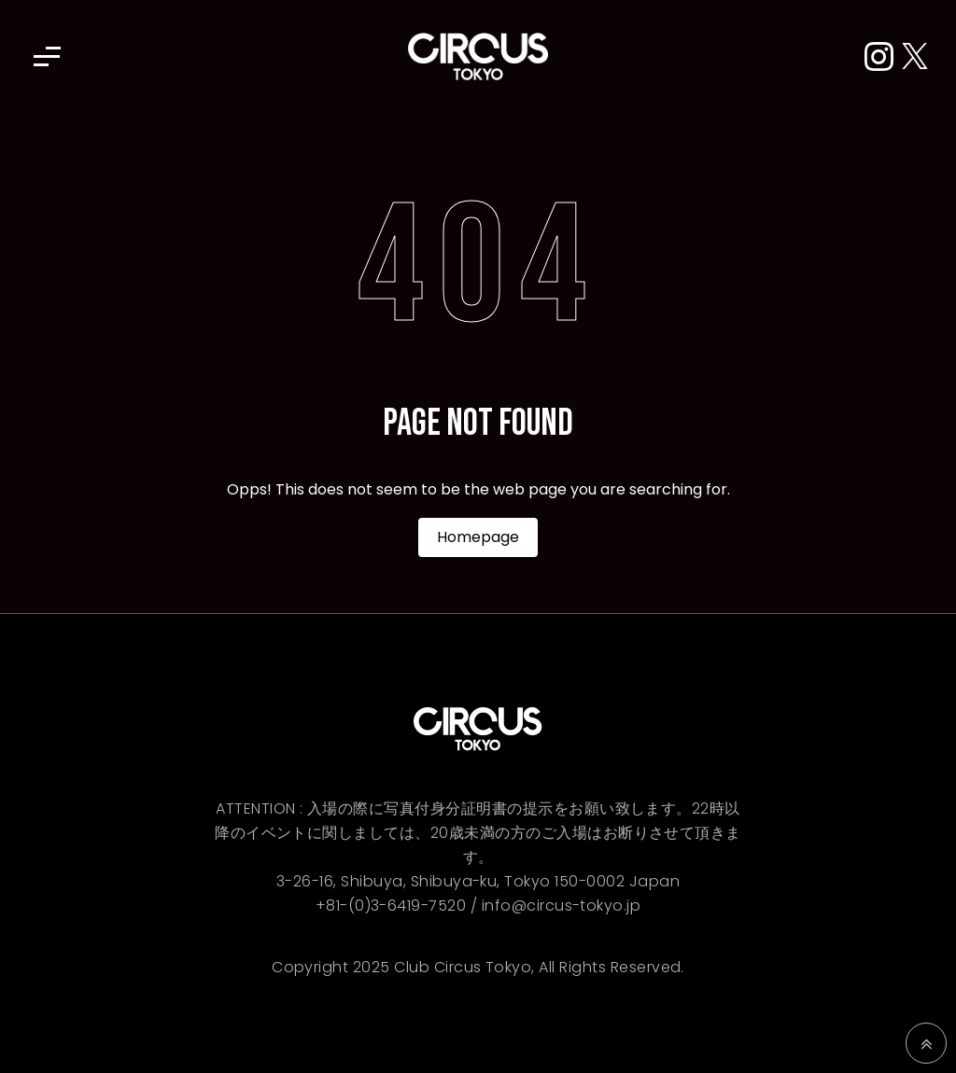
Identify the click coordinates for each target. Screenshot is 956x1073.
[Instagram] (883, 57)
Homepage (478, 537)
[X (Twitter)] (915, 57)
